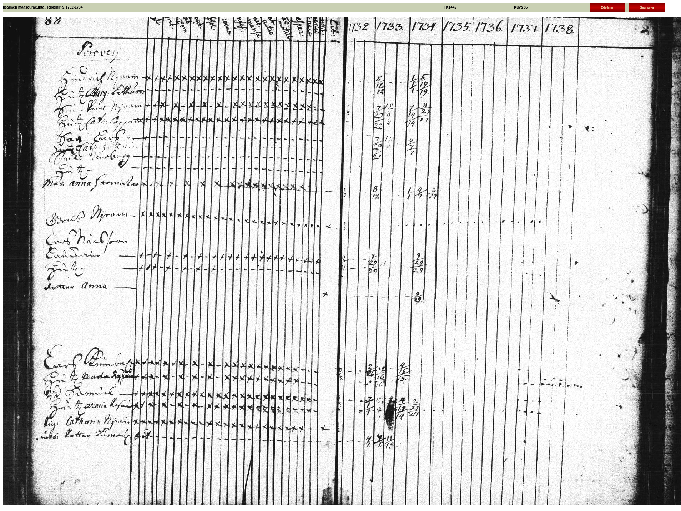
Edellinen (607, 7)
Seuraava (647, 7)
